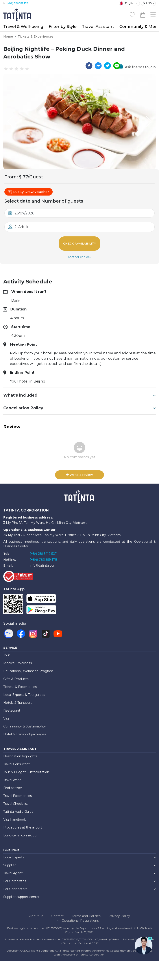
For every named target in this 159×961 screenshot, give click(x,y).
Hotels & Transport (17, 703)
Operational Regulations (80, 921)
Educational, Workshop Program (28, 671)
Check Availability (79, 243)
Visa (6, 718)
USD (147, 3)
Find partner (12, 788)
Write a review (79, 475)
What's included (79, 395)
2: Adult (21, 227)
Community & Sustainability (24, 726)
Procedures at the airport (22, 827)
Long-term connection (21, 835)
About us (36, 916)
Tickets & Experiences (36, 36)
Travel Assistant (98, 26)
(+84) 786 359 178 (17, 3)
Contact (57, 916)
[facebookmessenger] (98, 65)
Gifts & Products (15, 679)
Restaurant (11, 711)
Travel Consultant (16, 764)
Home (8, 36)
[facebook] (88, 65)
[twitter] (107, 65)
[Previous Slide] (10, 121)
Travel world (12, 780)
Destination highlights (20, 756)
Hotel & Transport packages (24, 734)
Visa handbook (14, 819)
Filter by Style (63, 26)
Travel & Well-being (23, 26)
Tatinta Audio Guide (18, 812)
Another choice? (79, 257)
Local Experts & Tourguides (24, 695)
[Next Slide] (149, 121)
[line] (116, 65)
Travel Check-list (15, 804)
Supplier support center (21, 897)
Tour (6, 655)
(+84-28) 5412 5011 (44, 554)
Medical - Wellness (17, 663)
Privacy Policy (119, 916)
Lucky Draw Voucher (28, 192)
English (127, 3)
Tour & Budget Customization (26, 772)
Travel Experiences (17, 796)
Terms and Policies (86, 916)
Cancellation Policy (79, 408)
